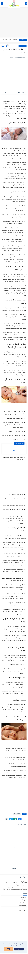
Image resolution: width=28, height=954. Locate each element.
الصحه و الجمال (22, 897)
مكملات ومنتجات (22, 913)
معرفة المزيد (8, 949)
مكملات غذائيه (22, 910)
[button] (20, 819)
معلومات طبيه (22, 46)
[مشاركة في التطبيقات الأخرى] (6, 819)
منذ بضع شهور (23, 881)
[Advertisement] (14, 22)
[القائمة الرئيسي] (26, 3)
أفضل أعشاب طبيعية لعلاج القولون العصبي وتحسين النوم (10, 39)
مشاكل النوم (23, 902)
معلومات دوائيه (22, 905)
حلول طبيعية (23, 900)
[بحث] (2, 3)
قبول (18, 949)
